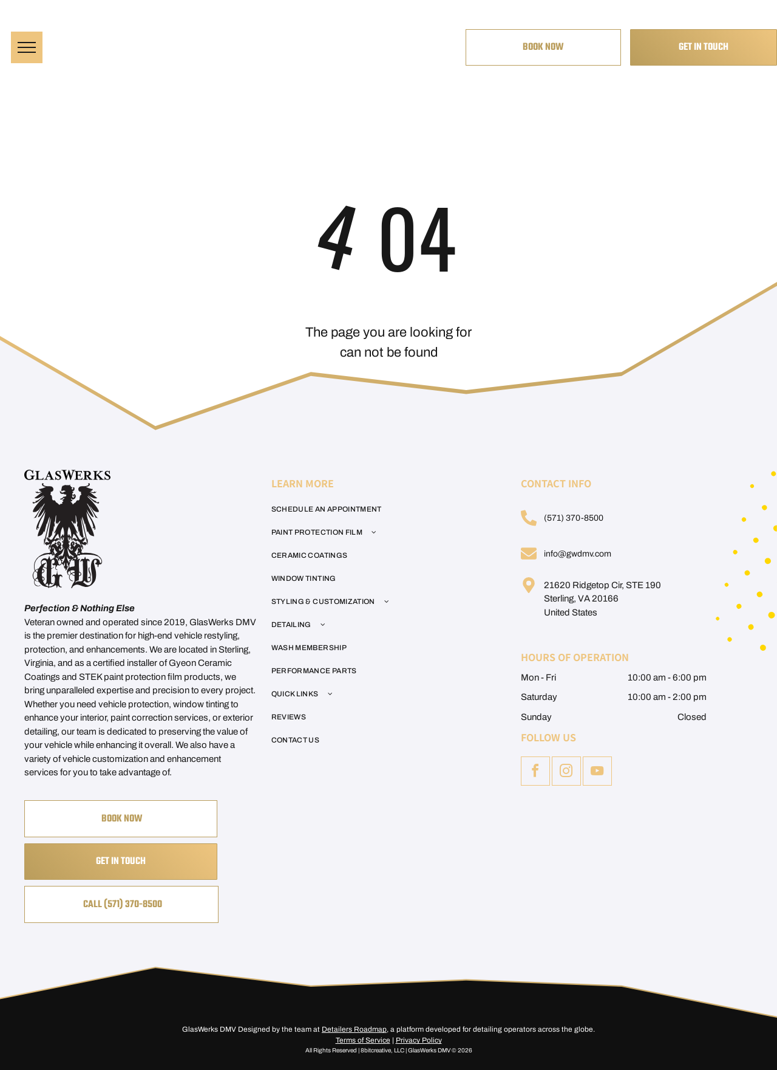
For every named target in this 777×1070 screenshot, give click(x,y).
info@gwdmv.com (577, 553)
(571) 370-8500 (573, 518)
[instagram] (566, 772)
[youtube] (597, 772)
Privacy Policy (419, 1040)
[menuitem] (381, 509)
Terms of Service (363, 1040)
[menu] (26, 47)
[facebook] (535, 772)
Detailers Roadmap (354, 1029)
